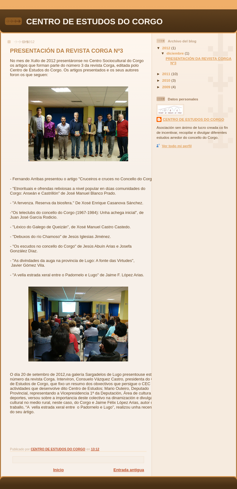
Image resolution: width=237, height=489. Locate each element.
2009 (166, 87)
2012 (166, 48)
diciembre (176, 53)
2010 (166, 80)
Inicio (58, 469)
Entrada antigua (129, 469)
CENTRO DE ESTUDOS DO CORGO (94, 21)
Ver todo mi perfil (176, 146)
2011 (166, 74)
